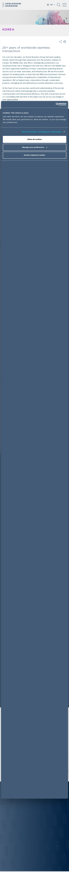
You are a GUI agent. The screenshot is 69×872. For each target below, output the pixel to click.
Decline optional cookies (34, 155)
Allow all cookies (34, 139)
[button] (58, 5)
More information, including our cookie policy (42, 132)
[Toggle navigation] (64, 5)
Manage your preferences (34, 147)
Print (65, 41)
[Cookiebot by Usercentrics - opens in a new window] (55, 104)
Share (60, 41)
